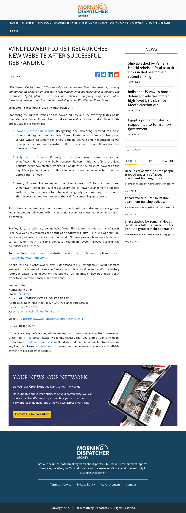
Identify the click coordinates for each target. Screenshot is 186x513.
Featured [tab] (169, 161)
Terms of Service (60, 484)
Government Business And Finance (80, 23)
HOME (14, 23)
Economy (44, 23)
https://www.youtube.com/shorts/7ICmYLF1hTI (53, 319)
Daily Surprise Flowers (31, 157)
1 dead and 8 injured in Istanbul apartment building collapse (148, 200)
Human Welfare (158, 23)
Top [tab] (149, 161)
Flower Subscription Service (34, 131)
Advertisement (110, 484)
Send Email (24, 294)
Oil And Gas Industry (126, 23)
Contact (131, 484)
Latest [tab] (131, 161)
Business (28, 23)
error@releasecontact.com (40, 342)
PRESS (14, 31)
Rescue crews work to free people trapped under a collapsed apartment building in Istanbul (149, 174)
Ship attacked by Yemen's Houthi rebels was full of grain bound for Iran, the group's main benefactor (149, 225)
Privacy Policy (86, 484)
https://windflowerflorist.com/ (28, 258)
